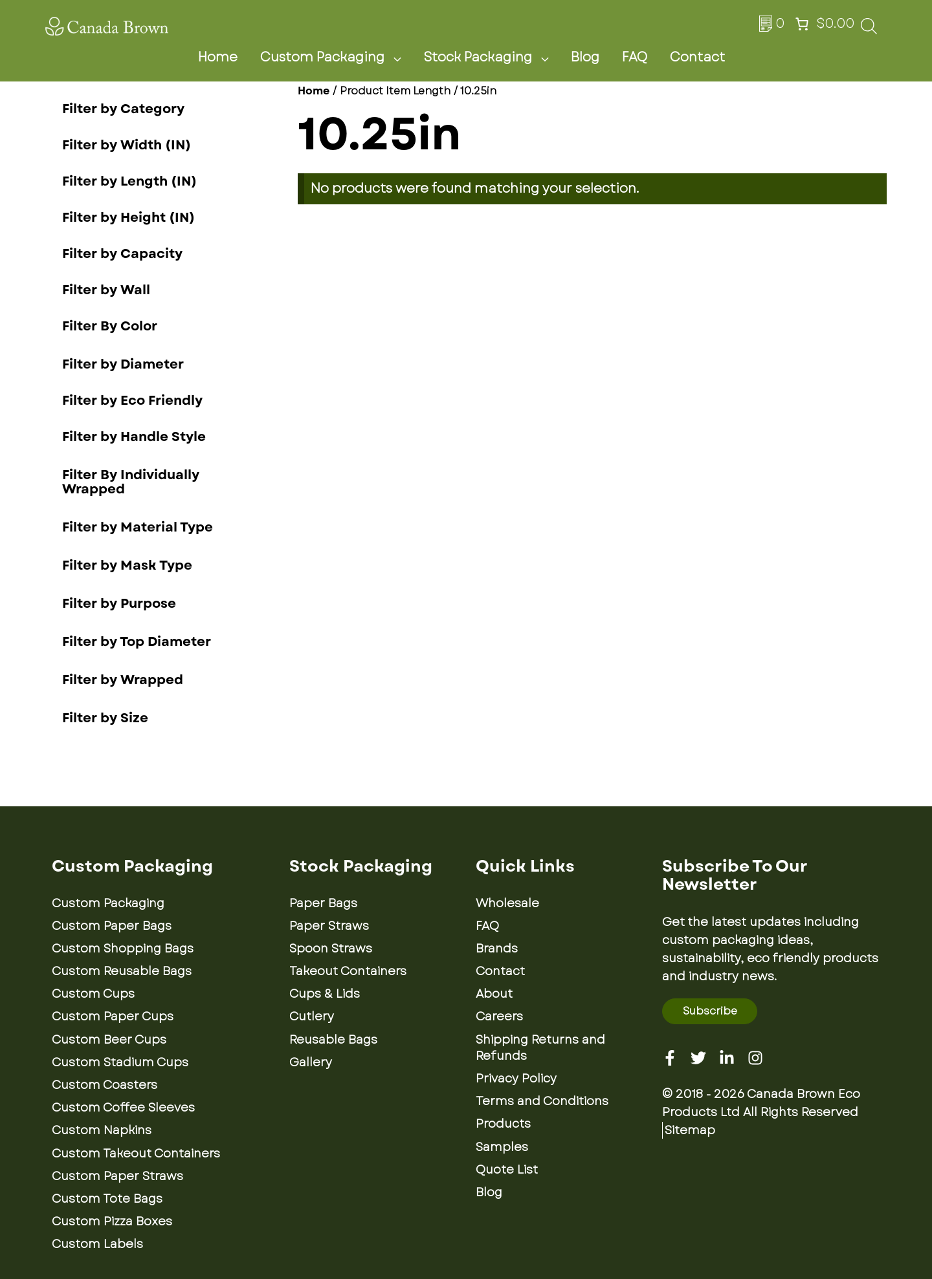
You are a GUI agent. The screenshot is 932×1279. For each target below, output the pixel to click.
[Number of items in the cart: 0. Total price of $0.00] (823, 24)
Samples (502, 1147)
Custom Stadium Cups (120, 1062)
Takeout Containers (347, 971)
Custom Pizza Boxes (112, 1221)
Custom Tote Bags (107, 1198)
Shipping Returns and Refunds (540, 1047)
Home (218, 57)
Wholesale (507, 903)
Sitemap (690, 1130)
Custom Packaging (338, 57)
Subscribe (710, 1011)
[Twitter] (698, 1058)
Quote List (507, 1169)
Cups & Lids (324, 993)
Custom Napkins (101, 1130)
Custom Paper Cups (112, 1016)
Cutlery (311, 1016)
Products (503, 1123)
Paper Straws (329, 926)
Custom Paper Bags (112, 926)
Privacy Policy (516, 1078)
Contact (697, 57)
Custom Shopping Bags (123, 948)
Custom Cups (93, 993)
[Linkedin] (727, 1058)
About (494, 993)
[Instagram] (755, 1058)
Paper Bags (323, 903)
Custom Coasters (104, 1085)
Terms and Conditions (542, 1101)
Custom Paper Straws (117, 1176)
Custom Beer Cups (109, 1039)
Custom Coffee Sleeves (123, 1107)
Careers (499, 1016)
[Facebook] (670, 1058)
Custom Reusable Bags (122, 971)
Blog (585, 57)
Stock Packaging (493, 57)
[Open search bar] (869, 30)
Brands (497, 948)
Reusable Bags (333, 1039)
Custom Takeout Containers (136, 1153)
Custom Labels (97, 1244)
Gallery (310, 1062)
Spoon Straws (330, 948)
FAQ (634, 57)
